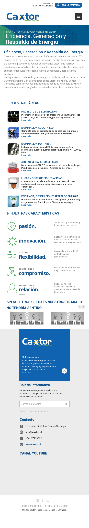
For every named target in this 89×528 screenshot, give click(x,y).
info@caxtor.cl (34, 432)
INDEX (8, 32)
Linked (38, 500)
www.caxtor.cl (33, 444)
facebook (42, 500)
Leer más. (26, 120)
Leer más (26, 373)
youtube (47, 500)
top (64, 371)
